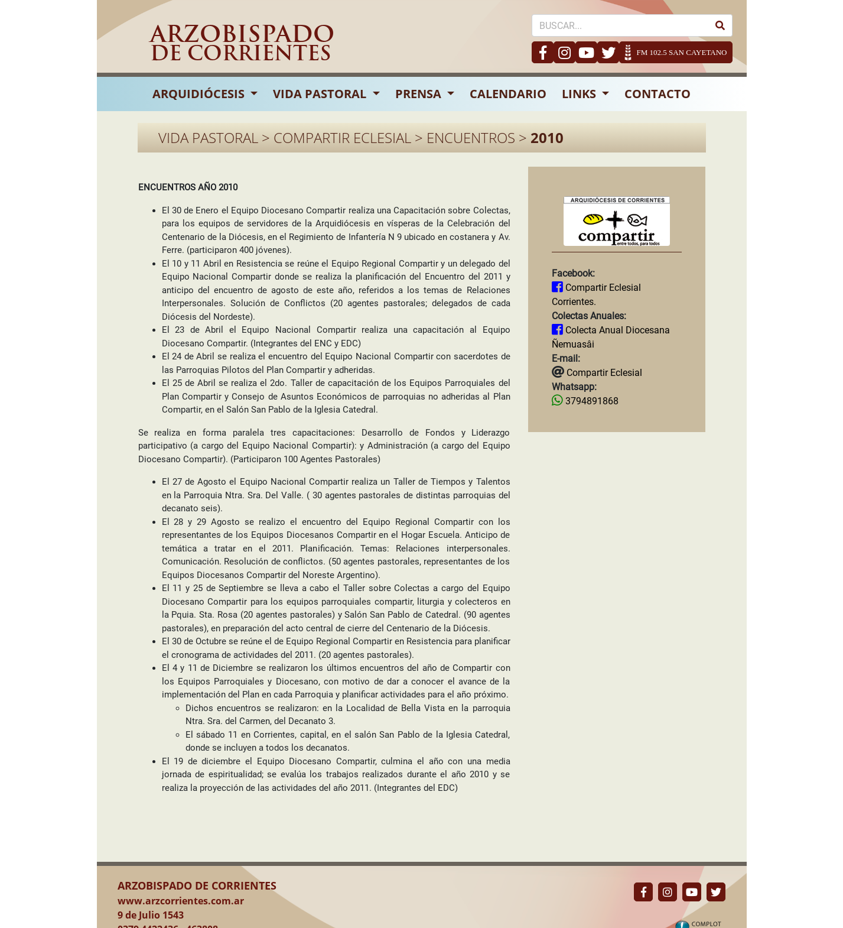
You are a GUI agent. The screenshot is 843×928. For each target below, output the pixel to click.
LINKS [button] (580, 94)
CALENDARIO (508, 94)
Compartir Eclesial (603, 372)
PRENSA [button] (419, 94)
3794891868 (591, 401)
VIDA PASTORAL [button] (321, 94)
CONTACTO (657, 94)
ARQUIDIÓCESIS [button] (200, 94)
